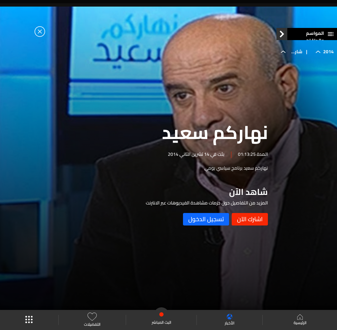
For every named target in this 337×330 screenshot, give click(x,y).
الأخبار (229, 320)
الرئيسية (300, 320)
